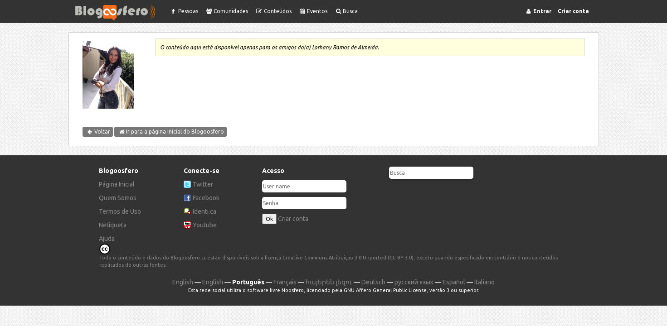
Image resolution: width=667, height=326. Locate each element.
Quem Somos (117, 197)
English (182, 282)
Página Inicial (117, 184)
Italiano (484, 282)
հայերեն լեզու (329, 282)
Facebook (206, 197)
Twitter (203, 184)
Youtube (205, 225)
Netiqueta (113, 225)
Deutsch (373, 282)
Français (285, 282)
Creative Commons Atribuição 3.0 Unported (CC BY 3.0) (348, 257)
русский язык (413, 282)
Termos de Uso (120, 211)
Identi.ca (204, 211)
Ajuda (107, 238)
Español (454, 282)
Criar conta (293, 218)
